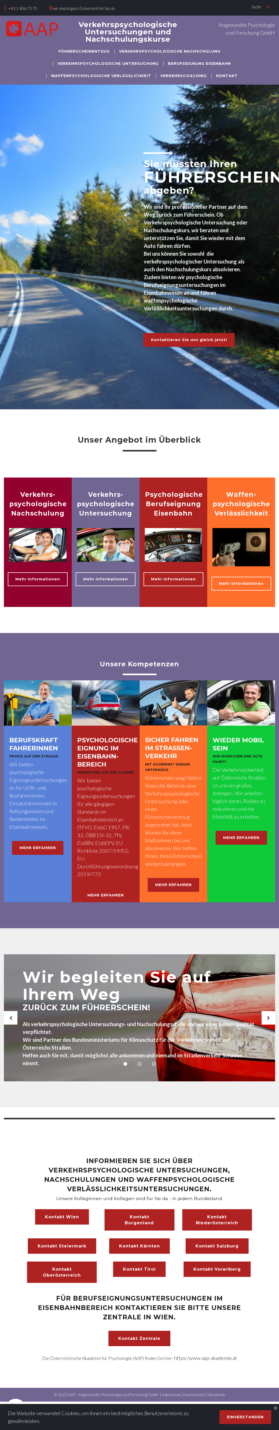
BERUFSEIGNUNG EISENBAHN (199, 63)
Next (268, 1023)
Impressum (171, 1400)
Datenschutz (194, 1400)
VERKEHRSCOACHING (183, 75)
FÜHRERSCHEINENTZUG (84, 51)
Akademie (216, 1400)
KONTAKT (227, 75)
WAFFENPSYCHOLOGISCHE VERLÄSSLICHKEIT (101, 75)
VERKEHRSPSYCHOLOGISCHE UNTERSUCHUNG (108, 63)
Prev (10, 1023)
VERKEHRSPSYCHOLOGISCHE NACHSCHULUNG (169, 51)
